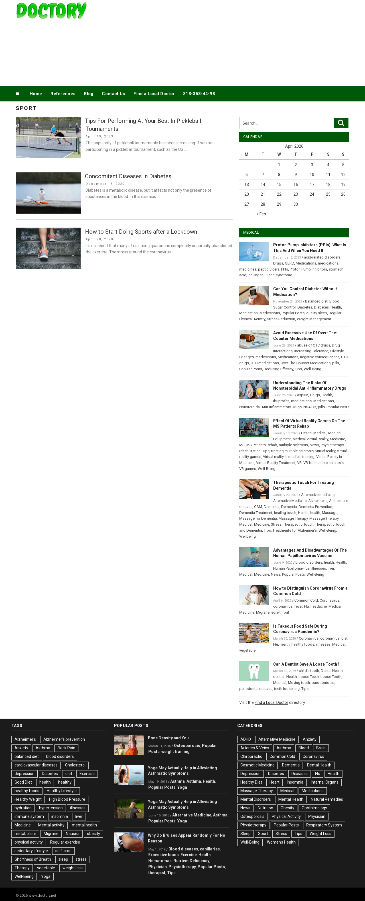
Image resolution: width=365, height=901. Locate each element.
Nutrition (265, 808)
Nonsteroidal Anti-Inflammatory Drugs (270, 407)
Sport (263, 833)
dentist (279, 676)
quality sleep (316, 313)
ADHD (245, 739)
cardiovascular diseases (36, 765)
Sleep (245, 833)
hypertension (51, 808)
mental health (84, 825)
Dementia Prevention (315, 506)
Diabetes (304, 307)
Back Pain (66, 748)
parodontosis (323, 682)
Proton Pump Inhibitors (308, 269)
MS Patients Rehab (261, 445)
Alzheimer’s (317, 500)
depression (25, 773)
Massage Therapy (293, 518)
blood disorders (308, 562)
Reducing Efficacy (278, 369)
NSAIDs (309, 407)
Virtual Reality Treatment (275, 462)
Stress (276, 524)
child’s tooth (309, 670)
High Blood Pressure (67, 799)
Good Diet (23, 782)
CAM (258, 506)
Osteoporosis (187, 745)
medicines (247, 269)
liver (331, 568)
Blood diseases (183, 849)
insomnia (59, 816)
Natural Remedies (327, 799)
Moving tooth (299, 682)
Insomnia (295, 782)
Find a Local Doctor (154, 93)
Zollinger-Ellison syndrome (270, 275)
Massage (329, 512)
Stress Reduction (281, 319)
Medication (248, 313)
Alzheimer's (25, 739)
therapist (156, 872)
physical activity (29, 842)
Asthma (43, 748)
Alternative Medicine (290, 500)
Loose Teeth (309, 676)
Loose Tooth (331, 676)
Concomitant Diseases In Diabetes (128, 176)
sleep (63, 859)
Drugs (278, 263)
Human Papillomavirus (291, 568)
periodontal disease (255, 688)
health (315, 512)
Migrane (262, 612)
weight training (175, 751)
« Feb (261, 214)
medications (328, 263)
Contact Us (113, 93)
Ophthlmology (314, 808)
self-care (63, 850)
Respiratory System (324, 825)
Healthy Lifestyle (62, 790)
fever (298, 606)
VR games (247, 468)
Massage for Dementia (258, 518)
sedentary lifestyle (31, 850)
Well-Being (312, 369)
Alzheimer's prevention (64, 739)
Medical (320, 433)
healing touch (285, 512)
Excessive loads (163, 854)
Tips (298, 369)
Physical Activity (286, 816)
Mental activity (51, 825)
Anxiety (21, 748)
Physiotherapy (332, 445)
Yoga (45, 876)
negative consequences (319, 357)
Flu (306, 606)
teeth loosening (287, 688)
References (62, 93)
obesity (93, 833)
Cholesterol (75, 765)
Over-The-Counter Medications (305, 363)
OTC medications (265, 363)
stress (81, 859)
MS (242, 445)
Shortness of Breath (33, 859)
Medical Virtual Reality (310, 439)
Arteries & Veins (254, 748)
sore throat (280, 612)
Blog (88, 93)
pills (335, 363)
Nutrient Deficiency (191, 860)
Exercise (87, 773)
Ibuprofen (281, 401)
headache (319, 606)
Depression (250, 773)
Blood (304, 748)
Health (335, 307)
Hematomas (160, 860)
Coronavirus (329, 600)
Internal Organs (324, 782)
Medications (306, 263)
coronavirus (283, 606)
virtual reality (325, 451)
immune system (29, 816)
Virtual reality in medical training (289, 456)
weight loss (72, 868)
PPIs (284, 269)
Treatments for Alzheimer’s (295, 530)
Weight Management (314, 319)
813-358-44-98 (199, 93)
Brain (321, 748)
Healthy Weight (28, 799)
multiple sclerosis (293, 445)
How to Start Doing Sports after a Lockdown (141, 231)
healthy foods (302, 644)
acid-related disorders (322, 257)
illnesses (318, 568)
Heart (274, 782)
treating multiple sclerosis (292, 451)
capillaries (210, 849)
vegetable (247, 650)
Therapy (22, 868)
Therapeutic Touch (298, 524)
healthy (65, 782)
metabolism (25, 833)
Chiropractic (251, 756)
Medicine (337, 439)
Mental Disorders (255, 799)
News (314, 445)
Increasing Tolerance (311, 351)
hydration (23, 808)
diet (344, 638)
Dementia (271, 506)
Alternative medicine (317, 494)
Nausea (73, 833)
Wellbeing (247, 536)
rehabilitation (250, 451)
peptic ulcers (268, 269)
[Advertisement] (239, 42)
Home (36, 93)
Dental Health (332, 670)
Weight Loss (320, 833)
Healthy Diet (251, 782)
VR (299, 462)
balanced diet (316, 301)
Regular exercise (65, 842)
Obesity (287, 808)
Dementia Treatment (255, 512)
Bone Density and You (168, 738)
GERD (289, 263)
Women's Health (281, 842)
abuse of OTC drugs (313, 345)
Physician (157, 866)
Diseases (299, 773)
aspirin (302, 395)
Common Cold (306, 600)
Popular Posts (293, 313)
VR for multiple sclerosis (323, 462)
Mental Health (290, 799)
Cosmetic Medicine (257, 765)
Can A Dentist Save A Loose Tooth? (306, 664)
